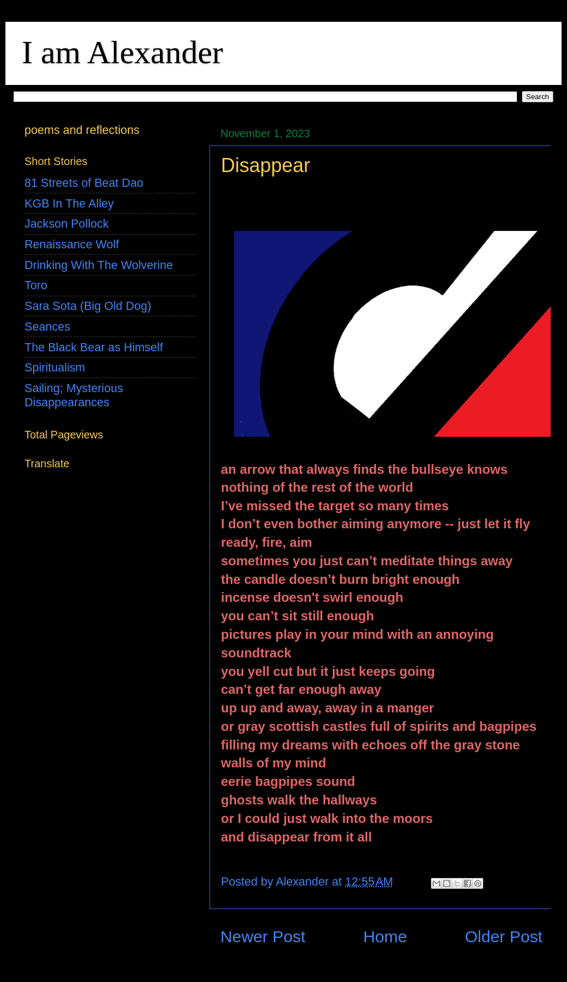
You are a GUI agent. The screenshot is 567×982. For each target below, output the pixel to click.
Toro (35, 285)
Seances (47, 326)
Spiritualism (54, 367)
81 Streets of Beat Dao (83, 183)
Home (385, 937)
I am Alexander (122, 52)
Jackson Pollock (66, 223)
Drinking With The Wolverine (98, 265)
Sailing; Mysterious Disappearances (73, 395)
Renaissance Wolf (71, 244)
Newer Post (262, 937)
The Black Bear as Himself (93, 347)
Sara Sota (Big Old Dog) (87, 306)
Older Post (504, 937)
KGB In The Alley (69, 203)
